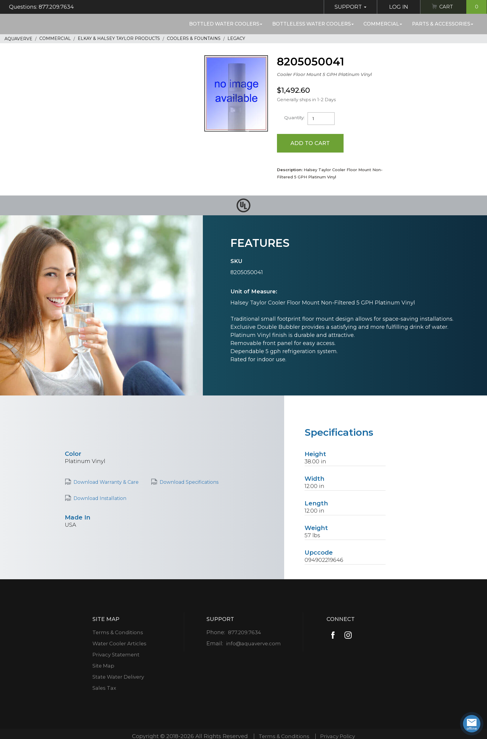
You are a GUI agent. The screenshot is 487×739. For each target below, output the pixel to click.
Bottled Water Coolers (225, 24)
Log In (396, 7)
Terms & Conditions (117, 632)
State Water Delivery (119, 677)
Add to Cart (310, 143)
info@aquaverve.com (253, 644)
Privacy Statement (116, 655)
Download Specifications (189, 483)
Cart (462, 7)
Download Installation (100, 498)
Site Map (103, 666)
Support (348, 7)
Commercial (382, 24)
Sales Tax (103, 688)
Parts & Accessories (442, 24)
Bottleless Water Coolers (313, 24)
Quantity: (294, 117)
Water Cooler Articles (119, 644)
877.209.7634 (244, 632)
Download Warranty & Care (106, 483)
